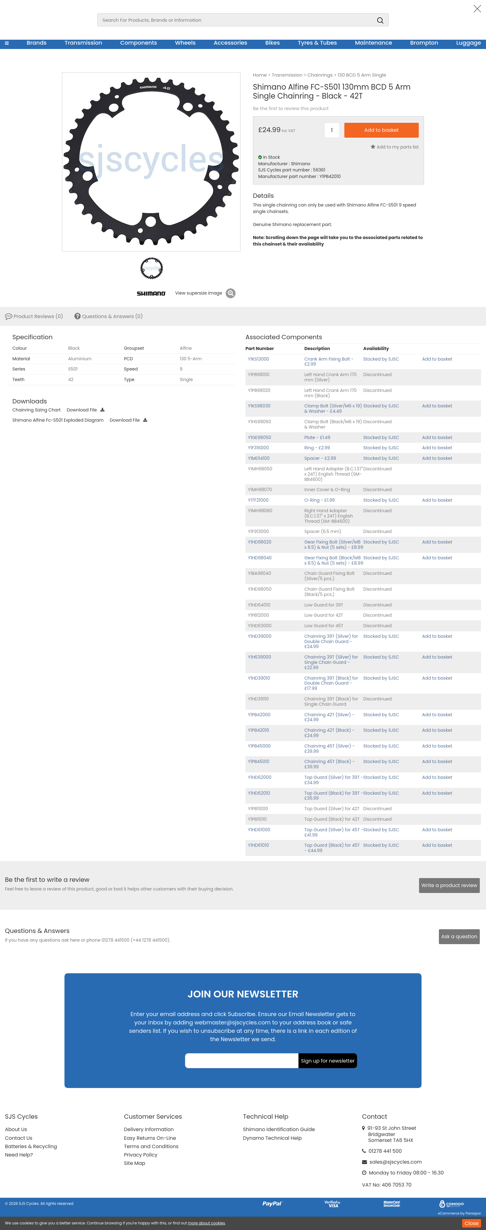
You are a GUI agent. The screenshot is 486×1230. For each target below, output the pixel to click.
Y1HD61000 (259, 830)
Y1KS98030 (259, 406)
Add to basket (437, 359)
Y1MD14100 (259, 458)
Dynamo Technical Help (272, 1138)
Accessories (230, 43)
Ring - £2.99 (317, 448)
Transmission (83, 43)
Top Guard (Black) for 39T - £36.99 (333, 795)
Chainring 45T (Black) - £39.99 (329, 764)
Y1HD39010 (259, 678)
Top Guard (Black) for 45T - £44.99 (332, 848)
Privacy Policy (140, 1154)
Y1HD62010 (259, 793)
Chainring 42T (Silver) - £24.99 (329, 717)
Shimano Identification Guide (279, 1129)
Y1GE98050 (259, 437)
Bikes (272, 43)
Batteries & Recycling (31, 1146)
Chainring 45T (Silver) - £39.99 (329, 748)
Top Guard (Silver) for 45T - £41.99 (333, 832)
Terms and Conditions (151, 1146)
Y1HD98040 (260, 558)
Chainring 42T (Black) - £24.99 (329, 733)
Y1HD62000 (260, 777)
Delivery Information (149, 1129)
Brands (36, 43)
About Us (16, 1129)
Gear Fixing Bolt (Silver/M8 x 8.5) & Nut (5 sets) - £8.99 (333, 544)
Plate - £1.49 (317, 437)
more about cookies (206, 1223)
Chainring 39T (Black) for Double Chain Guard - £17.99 (331, 683)
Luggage (468, 43)
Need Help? (19, 1154)
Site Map (134, 1163)
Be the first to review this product (291, 108)
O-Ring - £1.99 (319, 500)
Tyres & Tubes (317, 43)
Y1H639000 (259, 657)
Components (138, 43)
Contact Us (18, 1138)
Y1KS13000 (258, 359)
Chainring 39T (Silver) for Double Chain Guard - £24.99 (331, 641)
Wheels (185, 43)
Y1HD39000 (260, 636)
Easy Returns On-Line (150, 1138)
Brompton (424, 43)
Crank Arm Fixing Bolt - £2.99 (329, 361)
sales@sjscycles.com (395, 1162)
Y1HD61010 (258, 845)
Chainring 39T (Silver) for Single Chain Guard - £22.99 (331, 662)
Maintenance (373, 43)
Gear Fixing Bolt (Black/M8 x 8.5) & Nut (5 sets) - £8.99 (333, 560)
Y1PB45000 (259, 746)
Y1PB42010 (258, 730)
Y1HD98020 (260, 542)
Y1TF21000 (258, 500)
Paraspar (473, 1213)
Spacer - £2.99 (320, 458)
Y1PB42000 (259, 715)
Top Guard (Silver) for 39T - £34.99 (333, 780)
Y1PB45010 (258, 761)
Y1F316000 (258, 448)
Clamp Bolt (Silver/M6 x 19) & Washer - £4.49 (333, 408)
